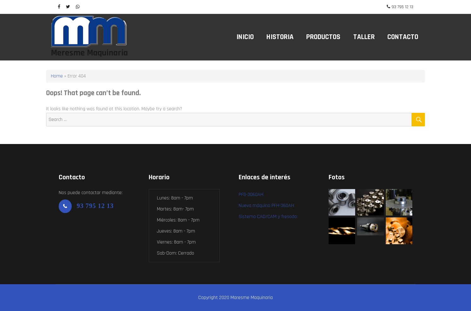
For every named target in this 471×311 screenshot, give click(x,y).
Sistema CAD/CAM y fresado (268, 216)
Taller (364, 37)
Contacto (402, 37)
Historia (280, 37)
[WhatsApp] (78, 7)
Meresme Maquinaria (89, 53)
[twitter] (68, 7)
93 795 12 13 (402, 7)
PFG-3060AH (251, 194)
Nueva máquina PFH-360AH (266, 205)
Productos (323, 37)
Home (57, 76)
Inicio (245, 37)
